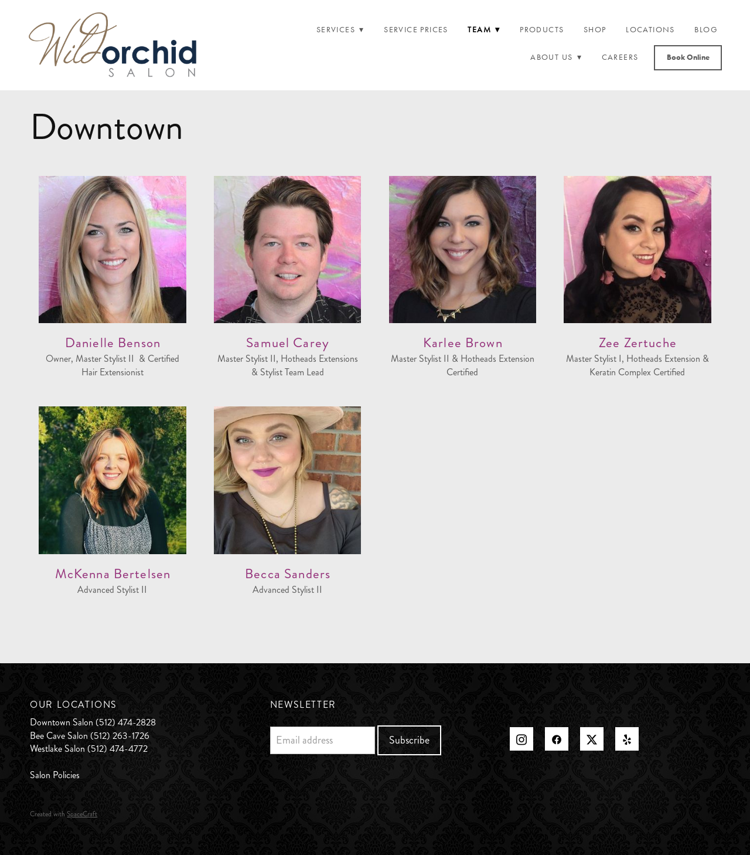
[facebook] (556, 739)
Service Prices (416, 30)
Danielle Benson (113, 342)
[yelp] (627, 739)
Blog (706, 30)
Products (542, 30)
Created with (63, 814)
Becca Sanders (287, 573)
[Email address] (322, 740)
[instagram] (521, 739)
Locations (650, 30)
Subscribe (409, 740)
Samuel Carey (287, 342)
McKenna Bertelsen (113, 573)
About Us (556, 57)
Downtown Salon (61, 722)
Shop (595, 30)
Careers (620, 57)
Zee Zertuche (638, 342)
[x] (592, 739)
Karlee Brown (463, 342)
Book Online (688, 57)
